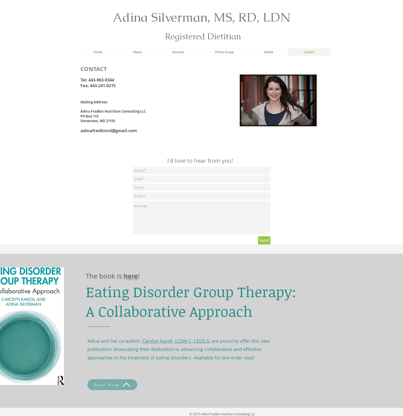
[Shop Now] (112, 384)
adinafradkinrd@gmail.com (108, 130)
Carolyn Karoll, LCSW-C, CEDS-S (175, 341)
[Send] (264, 240)
